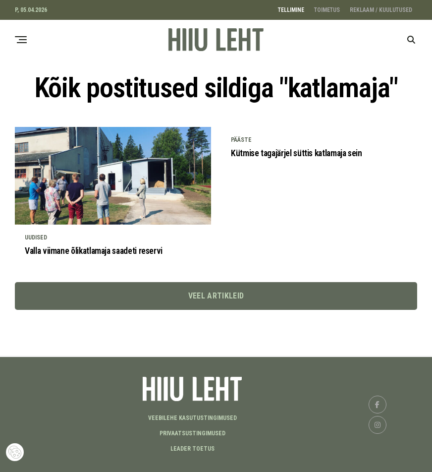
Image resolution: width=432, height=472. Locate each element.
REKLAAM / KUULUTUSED (381, 9)
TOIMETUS (327, 9)
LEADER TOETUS (192, 448)
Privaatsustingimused (192, 433)
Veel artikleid (216, 308)
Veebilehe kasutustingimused (192, 417)
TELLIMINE (291, 9)
